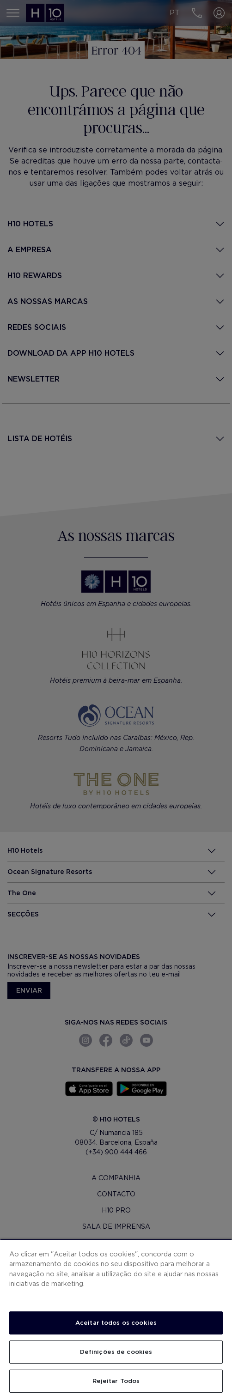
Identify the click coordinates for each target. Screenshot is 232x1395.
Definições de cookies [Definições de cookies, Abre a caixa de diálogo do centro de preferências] (116, 1351)
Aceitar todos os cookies (116, 1322)
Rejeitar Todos (116, 1380)
